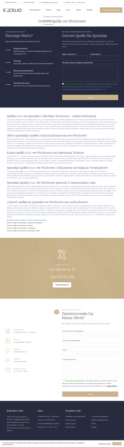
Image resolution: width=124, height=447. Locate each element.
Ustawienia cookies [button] (104, 444)
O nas (68, 10)
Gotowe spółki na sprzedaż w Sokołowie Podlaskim (25, 223)
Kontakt (89, 10)
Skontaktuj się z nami (111, 10)
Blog (58, 10)
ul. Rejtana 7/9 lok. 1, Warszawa (73, 2)
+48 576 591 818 (27, 2)
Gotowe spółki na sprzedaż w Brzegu (20, 225)
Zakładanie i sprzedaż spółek (75, 416)
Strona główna (34, 10)
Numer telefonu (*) (74, 56)
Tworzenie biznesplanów (99, 416)
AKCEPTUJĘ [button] (117, 443)
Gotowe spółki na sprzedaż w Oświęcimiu (21, 228)
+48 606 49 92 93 (9, 2)
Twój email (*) (104, 56)
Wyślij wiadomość (62, 285)
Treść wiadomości (90, 368)
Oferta (48, 10)
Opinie (78, 10)
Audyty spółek (70, 427)
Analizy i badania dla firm (99, 420)
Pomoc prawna (70, 423)
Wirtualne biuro (70, 420)
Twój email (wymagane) (90, 342)
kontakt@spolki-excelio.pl (48, 2)
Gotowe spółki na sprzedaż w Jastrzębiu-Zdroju (23, 231)
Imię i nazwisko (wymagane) (90, 333)
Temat (90, 352)
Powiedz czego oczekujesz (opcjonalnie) (90, 72)
